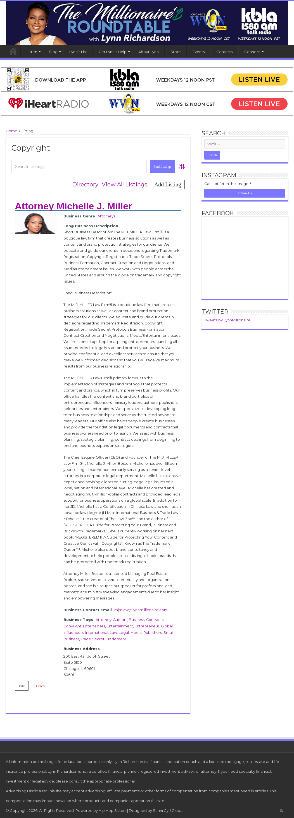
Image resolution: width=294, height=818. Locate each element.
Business (136, 619)
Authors (120, 619)
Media (136, 631)
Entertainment (120, 625)
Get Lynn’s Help (113, 51)
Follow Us (245, 193)
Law (113, 631)
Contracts (155, 619)
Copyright (72, 625)
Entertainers (94, 625)
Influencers (73, 631)
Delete (41, 684)
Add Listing (167, 184)
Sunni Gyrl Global (168, 809)
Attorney (104, 619)
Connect (252, 51)
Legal (124, 631)
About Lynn (148, 51)
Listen (32, 51)
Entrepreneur (147, 625)
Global (167, 625)
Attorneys (106, 216)
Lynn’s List (78, 51)
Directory (85, 184)
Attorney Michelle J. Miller (73, 206)
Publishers (153, 631)
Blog (53, 51)
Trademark (116, 637)
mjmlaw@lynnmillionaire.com (141, 609)
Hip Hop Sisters (112, 809)
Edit (22, 684)
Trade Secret (93, 637)
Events (199, 51)
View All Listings (124, 184)
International (96, 631)
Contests (224, 51)
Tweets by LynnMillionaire (227, 320)
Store (175, 51)
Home (13, 51)
